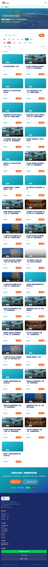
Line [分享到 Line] (28, 487)
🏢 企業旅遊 (4, 525)
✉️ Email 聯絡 (24, 559)
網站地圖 (3, 537)
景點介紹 (3, 536)
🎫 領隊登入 (41, 564)
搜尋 (42, 35)
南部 (22, 39)
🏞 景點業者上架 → (5, 544)
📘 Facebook (24, 555)
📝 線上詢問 (15, 482)
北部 (13, 39)
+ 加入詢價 (18, 74)
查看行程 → (5, 74)
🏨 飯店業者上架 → (5, 543)
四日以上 (30, 42)
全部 (9, 39)
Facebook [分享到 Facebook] (21, 487)
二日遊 (19, 42)
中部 (18, 39)
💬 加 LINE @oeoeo (24, 551)
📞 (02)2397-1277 (30, 482)
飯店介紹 (3, 533)
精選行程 (3, 527)
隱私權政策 (33, 564)
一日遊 (14, 42)
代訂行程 (4, 528)
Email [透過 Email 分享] (34, 487)
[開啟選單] (45, 2)
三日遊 (24, 42)
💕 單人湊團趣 (4, 530)
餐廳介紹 (3, 534)
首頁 (2, 7)
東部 (27, 39)
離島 (31, 39)
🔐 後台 (45, 564)
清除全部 (43, 46)
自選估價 (4, 531)
